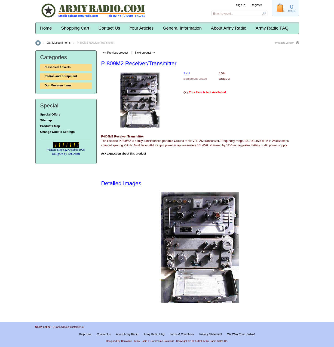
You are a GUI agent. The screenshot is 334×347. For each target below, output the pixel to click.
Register (256, 5)
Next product (145, 52)
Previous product (115, 52)
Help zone (85, 334)
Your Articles (141, 28)
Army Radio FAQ (272, 28)
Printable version (284, 42)
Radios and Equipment (61, 76)
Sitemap (46, 120)
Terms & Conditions (182, 334)
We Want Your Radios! (241, 334)
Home (46, 28)
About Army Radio (228, 28)
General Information (182, 28)
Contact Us (109, 28)
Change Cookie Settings (57, 132)
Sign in (240, 5)
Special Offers (50, 114)
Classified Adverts (58, 67)
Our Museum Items (58, 42)
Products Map (50, 126)
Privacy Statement (210, 334)
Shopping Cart (75, 28)
